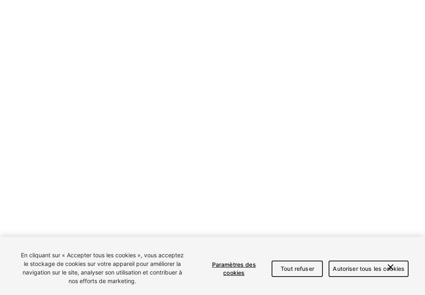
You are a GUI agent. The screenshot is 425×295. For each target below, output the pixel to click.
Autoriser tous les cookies (368, 268)
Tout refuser (297, 268)
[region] (212, 266)
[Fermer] (390, 267)
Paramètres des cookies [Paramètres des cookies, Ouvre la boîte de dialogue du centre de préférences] (234, 268)
